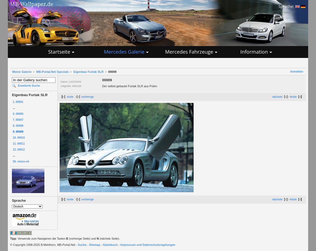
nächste (277, 96)
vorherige (88, 96)
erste (70, 96)
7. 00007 (18, 119)
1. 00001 (18, 101)
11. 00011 (19, 143)
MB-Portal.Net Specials (52, 71)
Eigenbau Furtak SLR (88, 71)
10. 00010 (19, 137)
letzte (293, 96)
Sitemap (94, 244)
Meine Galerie (22, 71)
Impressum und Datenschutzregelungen (147, 244)
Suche (82, 244)
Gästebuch (110, 244)
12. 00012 (19, 149)
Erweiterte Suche (29, 85)
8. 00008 (18, 125)
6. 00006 (18, 113)
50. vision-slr (21, 161)
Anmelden (296, 71)
